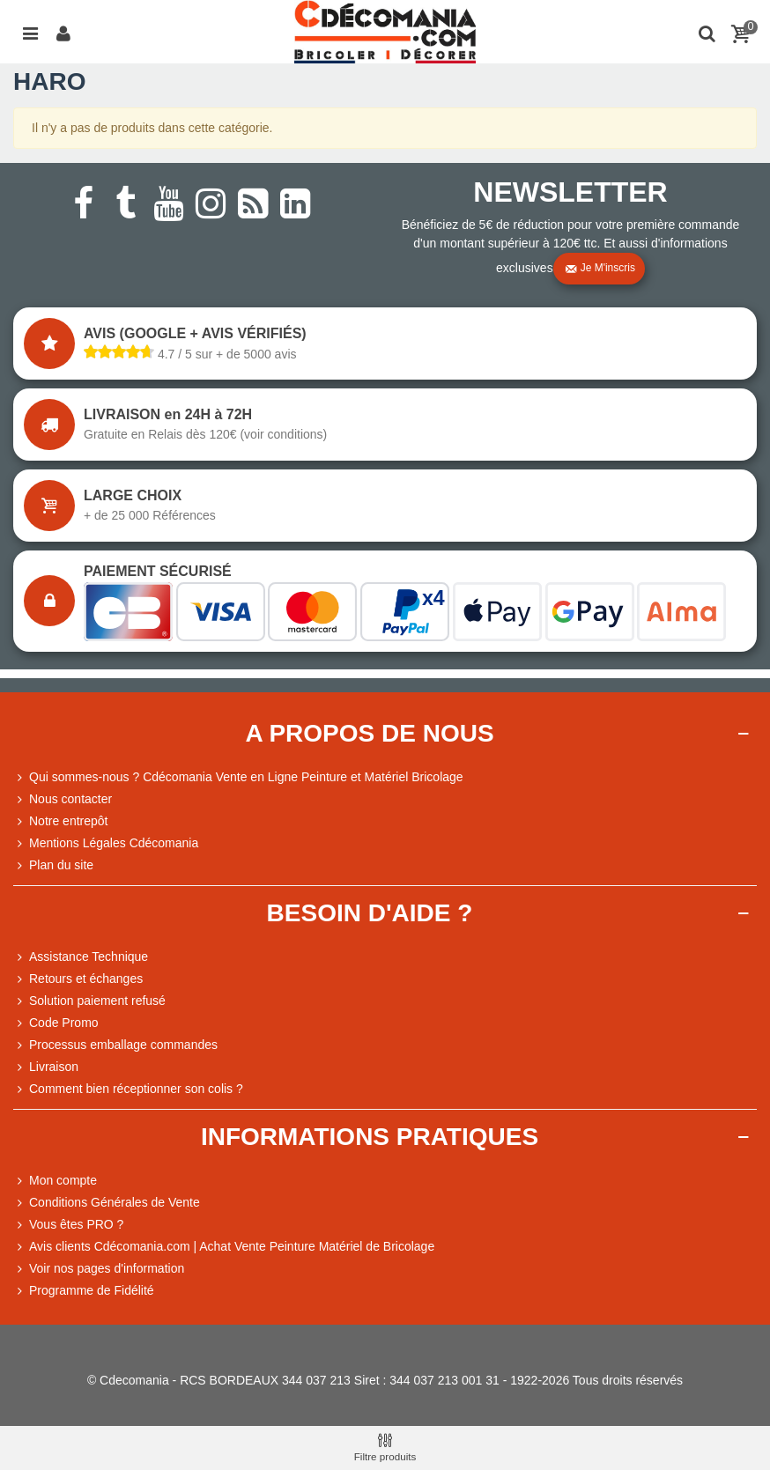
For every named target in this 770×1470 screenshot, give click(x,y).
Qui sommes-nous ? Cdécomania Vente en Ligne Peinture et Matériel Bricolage (238, 777)
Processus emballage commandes (115, 1045)
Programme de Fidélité (83, 1291)
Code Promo (56, 1023)
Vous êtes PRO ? (76, 1224)
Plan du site (53, 865)
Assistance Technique (80, 957)
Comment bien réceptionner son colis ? (128, 1089)
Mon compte (55, 1180)
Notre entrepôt (60, 821)
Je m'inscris (600, 269)
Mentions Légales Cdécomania (105, 843)
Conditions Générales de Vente (106, 1202)
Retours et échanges (78, 979)
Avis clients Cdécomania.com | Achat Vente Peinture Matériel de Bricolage (223, 1246)
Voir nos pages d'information (98, 1268)
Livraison (45, 1067)
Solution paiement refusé (89, 1001)
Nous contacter (62, 799)
